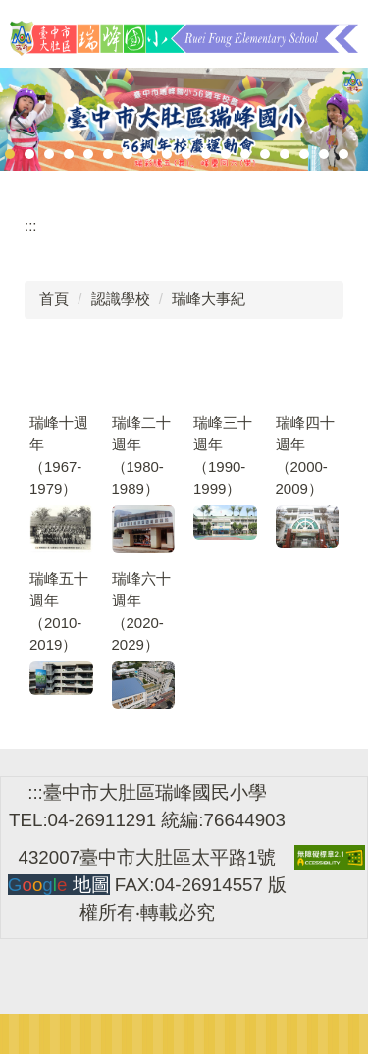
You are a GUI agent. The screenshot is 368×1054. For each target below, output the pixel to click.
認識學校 (120, 298)
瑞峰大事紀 (208, 298)
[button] (24, 118)
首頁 (54, 298)
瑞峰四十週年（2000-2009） (305, 456)
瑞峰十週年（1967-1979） (58, 456)
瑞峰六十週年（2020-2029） (141, 612)
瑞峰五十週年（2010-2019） (58, 612)
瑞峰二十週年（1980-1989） (141, 456)
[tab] (10, 154)
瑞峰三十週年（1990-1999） (222, 456)
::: (31, 225)
